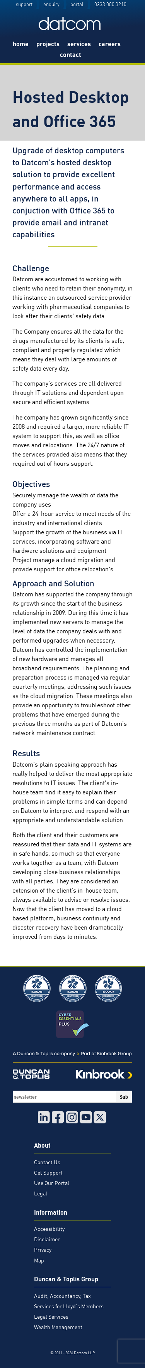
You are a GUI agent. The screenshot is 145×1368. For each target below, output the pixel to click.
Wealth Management (58, 1327)
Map (39, 1260)
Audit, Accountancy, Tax (62, 1296)
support (24, 4)
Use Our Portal (51, 1183)
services (79, 44)
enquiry (51, 4)
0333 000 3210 (110, 4)
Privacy (42, 1250)
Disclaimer (47, 1239)
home (21, 44)
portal (77, 4)
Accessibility (49, 1229)
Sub (124, 1097)
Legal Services (51, 1317)
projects (48, 44)
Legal (40, 1193)
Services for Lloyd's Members (69, 1306)
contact (70, 55)
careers (110, 44)
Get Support (48, 1173)
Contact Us (47, 1162)
